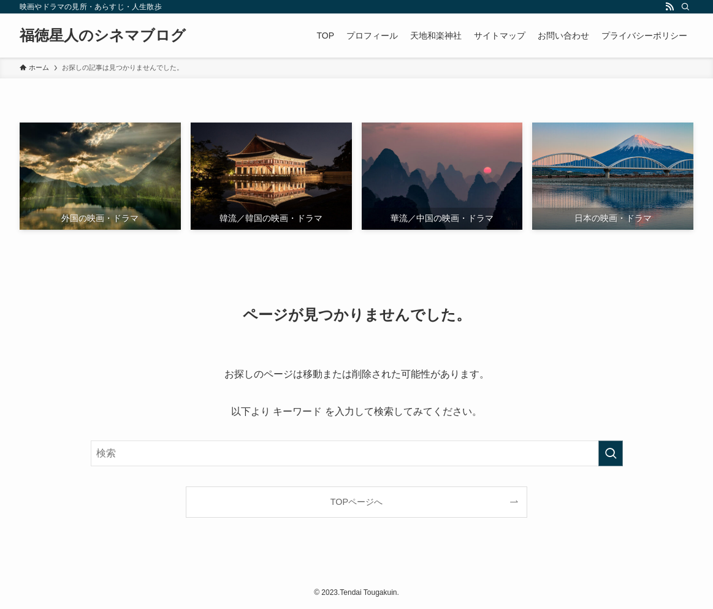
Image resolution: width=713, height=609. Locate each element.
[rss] (669, 6)
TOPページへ (356, 502)
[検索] (685, 6)
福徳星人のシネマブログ (103, 35)
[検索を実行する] (610, 453)
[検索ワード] (357, 453)
